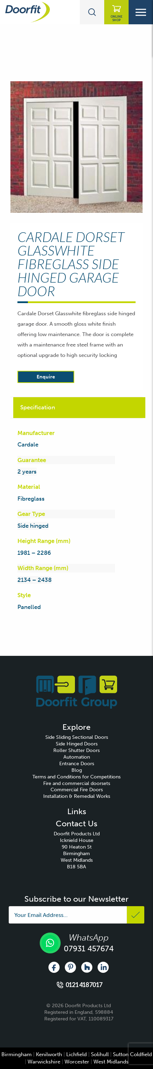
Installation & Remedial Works (76, 796)
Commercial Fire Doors (77, 790)
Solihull (100, 1054)
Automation (76, 757)
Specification (37, 407)
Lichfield (76, 1054)
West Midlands (111, 1062)
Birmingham (16, 1054)
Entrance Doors (76, 764)
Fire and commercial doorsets (76, 783)
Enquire (46, 377)
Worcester (76, 1062)
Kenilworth (49, 1054)
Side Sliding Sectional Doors (76, 737)
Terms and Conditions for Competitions (76, 777)
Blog (76, 770)
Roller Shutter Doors (76, 750)
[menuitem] (76, 737)
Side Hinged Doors (77, 744)
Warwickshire (44, 1062)
